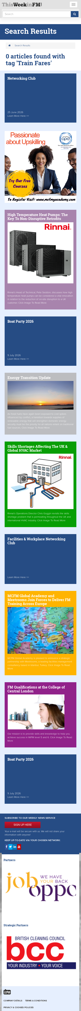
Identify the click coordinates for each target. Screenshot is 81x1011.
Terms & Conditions (36, 1001)
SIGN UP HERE (23, 825)
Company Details (13, 1001)
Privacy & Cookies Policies (19, 1007)
